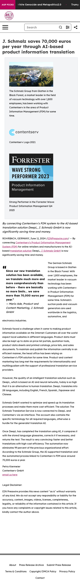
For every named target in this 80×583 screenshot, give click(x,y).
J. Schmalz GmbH (51, 250)
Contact (40, 577)
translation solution (21, 250)
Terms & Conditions (16, 571)
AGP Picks (8, 4)
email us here (9, 474)
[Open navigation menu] (5, 27)
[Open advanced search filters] (67, 27)
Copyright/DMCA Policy (42, 571)
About (12, 565)
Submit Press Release (59, 565)
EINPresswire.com (57, 238)
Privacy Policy (67, 571)
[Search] (40, 27)
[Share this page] (76, 27)
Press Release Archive (31, 565)
